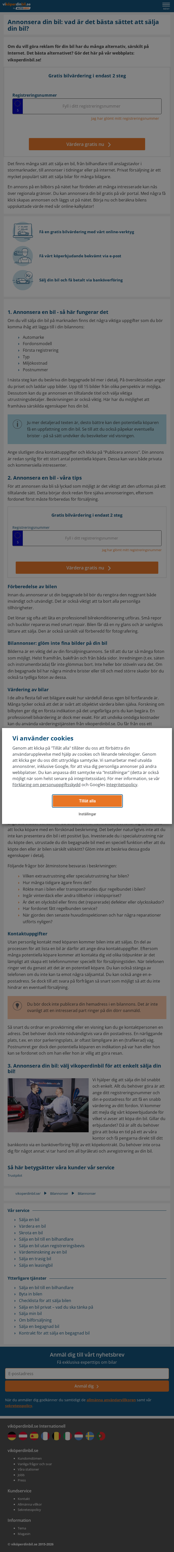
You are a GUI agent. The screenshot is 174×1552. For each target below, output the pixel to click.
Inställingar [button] (87, 814)
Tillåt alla (87, 801)
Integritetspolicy (121, 784)
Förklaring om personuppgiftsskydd (46, 784)
